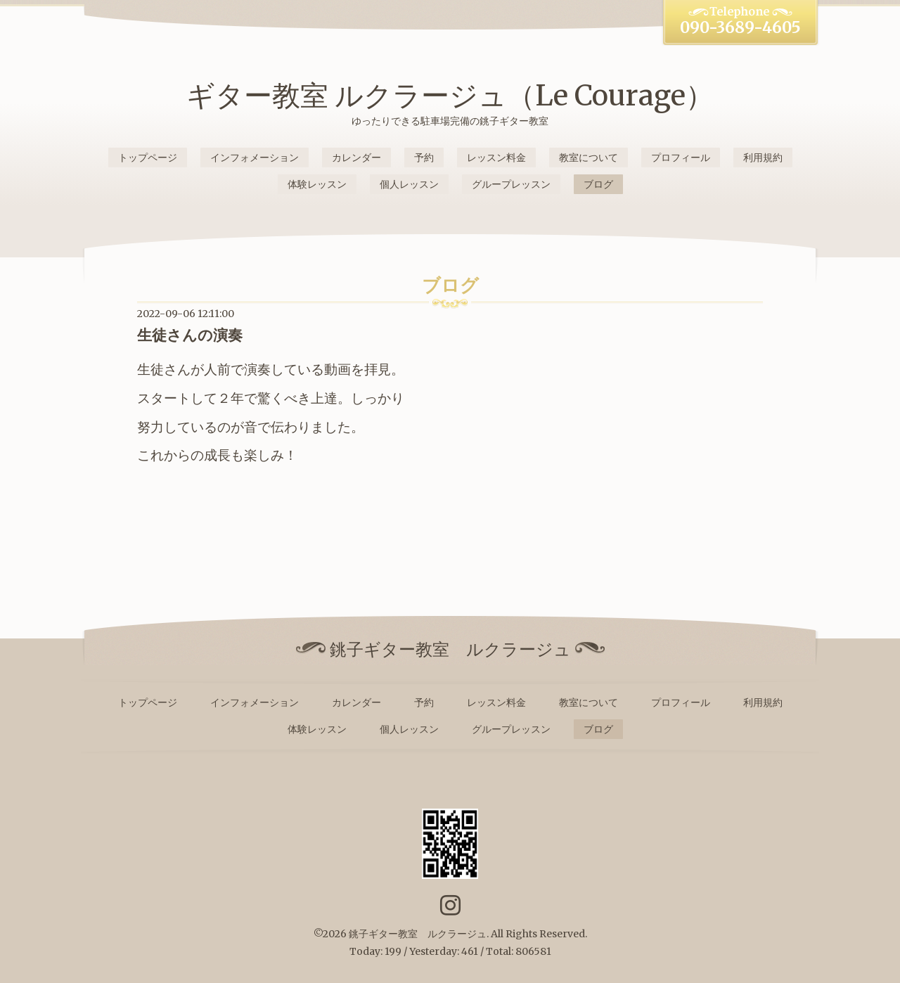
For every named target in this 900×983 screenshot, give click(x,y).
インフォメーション (254, 157)
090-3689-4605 (740, 27)
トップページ (147, 157)
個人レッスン (409, 184)
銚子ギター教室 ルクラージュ (418, 933)
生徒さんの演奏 (190, 335)
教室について (588, 157)
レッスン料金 (496, 157)
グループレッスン (511, 184)
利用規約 (763, 157)
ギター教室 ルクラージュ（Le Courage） (450, 95)
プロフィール (680, 157)
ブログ (598, 184)
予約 (424, 157)
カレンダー (356, 157)
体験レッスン (317, 184)
